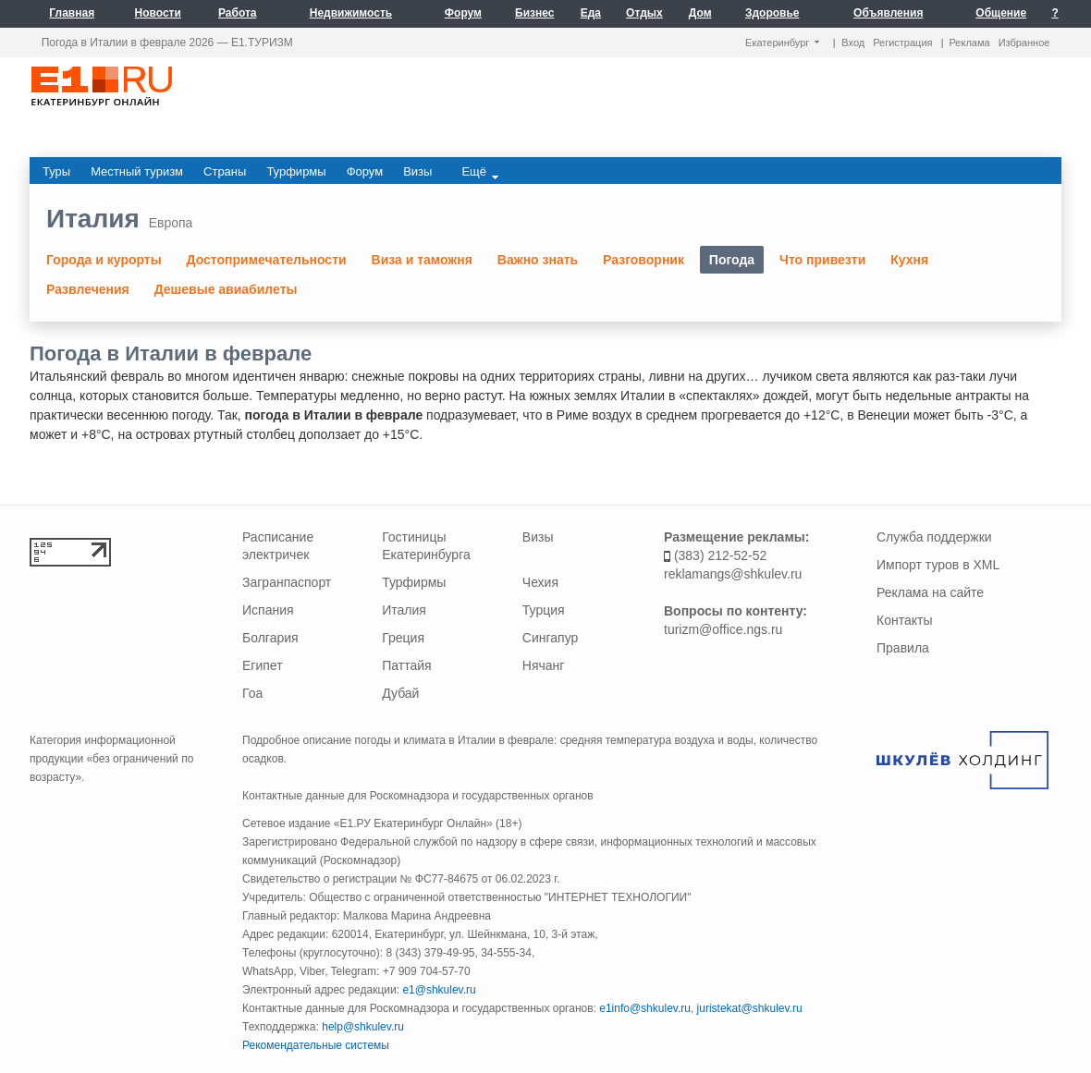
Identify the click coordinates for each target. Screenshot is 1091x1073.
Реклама (970, 42)
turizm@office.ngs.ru (723, 629)
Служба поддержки (934, 537)
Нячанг (543, 665)
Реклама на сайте (930, 592)
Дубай (400, 693)
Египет (262, 665)
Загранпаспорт (286, 582)
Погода (731, 259)
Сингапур (550, 637)
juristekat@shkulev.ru (750, 1008)
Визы (538, 537)
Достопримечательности (267, 259)
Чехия (540, 582)
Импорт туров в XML (937, 564)
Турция (543, 610)
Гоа (252, 693)
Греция (403, 637)
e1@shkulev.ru (438, 989)
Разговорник (643, 259)
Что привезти (822, 259)
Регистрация (902, 42)
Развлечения (87, 289)
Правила (902, 647)
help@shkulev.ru (363, 1026)
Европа (171, 222)
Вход (852, 42)
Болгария (270, 637)
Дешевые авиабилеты (226, 289)
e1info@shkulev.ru (645, 1008)
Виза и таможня (422, 259)
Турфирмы (414, 582)
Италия (93, 218)
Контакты (904, 620)
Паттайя (406, 665)
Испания (268, 610)
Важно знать (537, 259)
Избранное (1024, 42)
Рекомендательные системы (315, 1045)
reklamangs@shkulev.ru (733, 574)
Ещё (479, 172)
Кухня (909, 259)
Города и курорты (104, 259)
